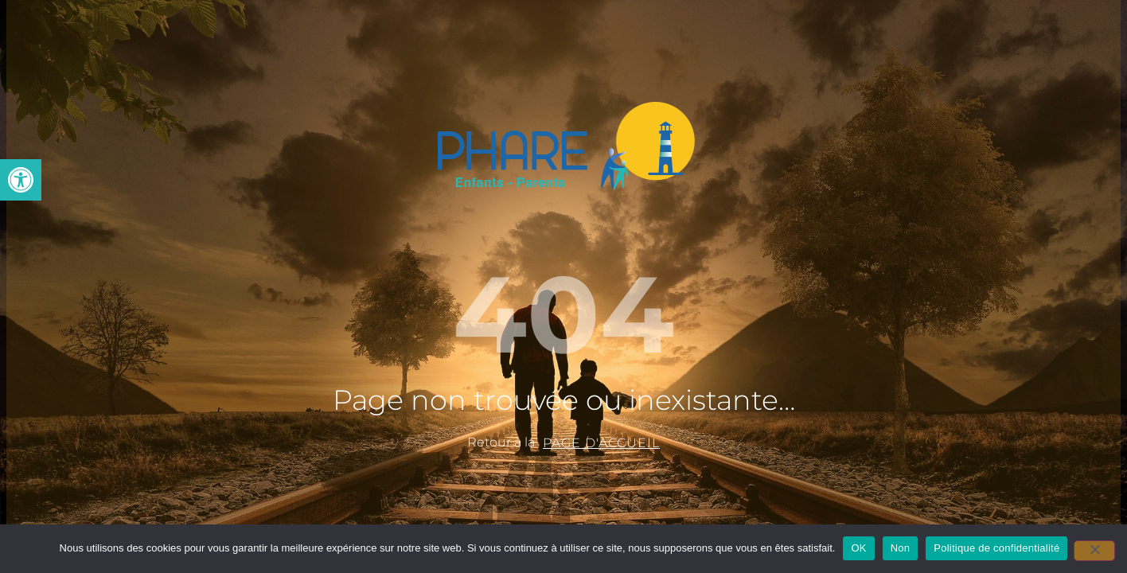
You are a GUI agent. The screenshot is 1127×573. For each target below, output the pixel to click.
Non (901, 548)
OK (858, 548)
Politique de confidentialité (996, 548)
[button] (20, 180)
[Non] (1094, 550)
